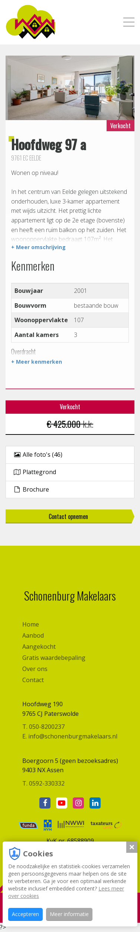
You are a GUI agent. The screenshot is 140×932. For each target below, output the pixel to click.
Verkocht (120, 125)
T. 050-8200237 (43, 727)
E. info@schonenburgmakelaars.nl (69, 736)
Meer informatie (69, 914)
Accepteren (25, 914)
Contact (33, 680)
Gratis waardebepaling (53, 658)
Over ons (35, 669)
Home (30, 624)
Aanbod (33, 635)
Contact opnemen (68, 516)
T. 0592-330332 (43, 783)
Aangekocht (39, 646)
